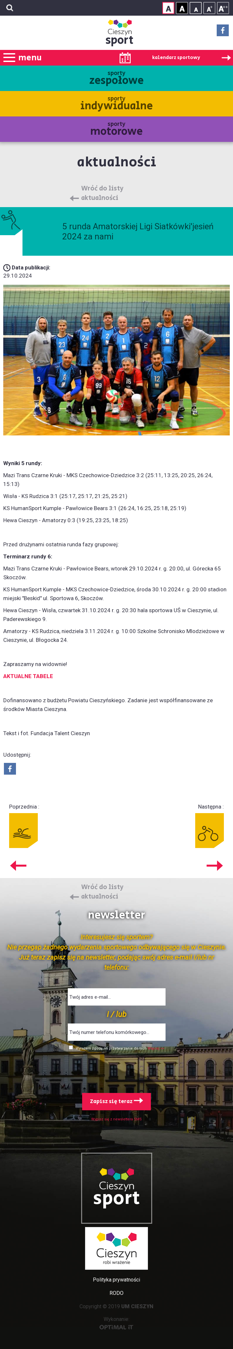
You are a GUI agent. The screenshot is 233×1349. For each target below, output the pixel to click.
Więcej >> (156, 1048)
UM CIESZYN (137, 1306)
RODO (116, 1293)
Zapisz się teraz (116, 1101)
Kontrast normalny (168, 8)
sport (120, 40)
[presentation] (116, 1070)
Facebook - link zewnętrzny (223, 32)
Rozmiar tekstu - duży (223, 8)
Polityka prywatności (116, 1280)
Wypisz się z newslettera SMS (116, 1119)
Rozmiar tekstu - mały (196, 8)
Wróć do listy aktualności (102, 193)
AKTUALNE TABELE (28, 676)
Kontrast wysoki (182, 8)
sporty (116, 78)
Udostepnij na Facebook (10, 769)
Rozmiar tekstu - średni (209, 8)
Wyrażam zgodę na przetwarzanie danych (112, 1048)
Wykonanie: (116, 1322)
